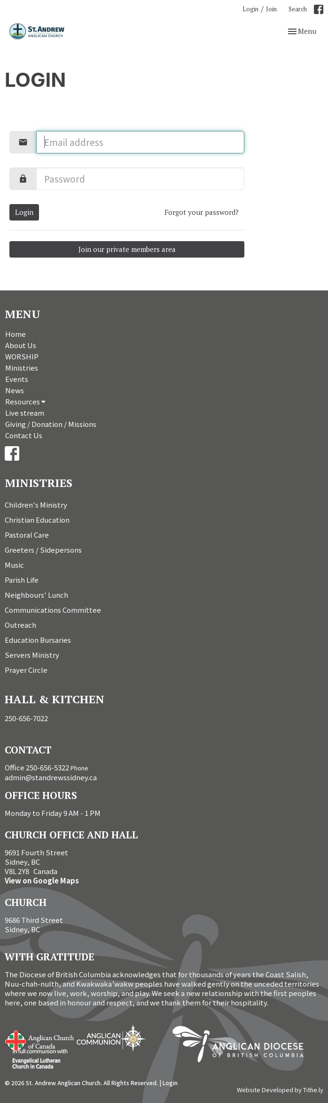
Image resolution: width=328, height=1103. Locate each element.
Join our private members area (127, 249)
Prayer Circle (26, 670)
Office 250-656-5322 (37, 767)
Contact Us (23, 435)
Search (298, 9)
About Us (20, 345)
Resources (25, 401)
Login (250, 9)
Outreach (20, 625)
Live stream (24, 413)
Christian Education (37, 520)
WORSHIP (22, 356)
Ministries (21, 368)
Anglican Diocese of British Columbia (243, 1046)
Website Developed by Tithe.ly (280, 1090)
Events (16, 379)
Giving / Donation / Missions (50, 424)
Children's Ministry (36, 505)
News (14, 390)
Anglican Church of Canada (40, 1039)
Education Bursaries (38, 640)
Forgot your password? (201, 212)
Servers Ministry (32, 655)
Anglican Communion (111, 1038)
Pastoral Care (27, 535)
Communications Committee (53, 610)
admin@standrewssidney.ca (51, 777)
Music (14, 565)
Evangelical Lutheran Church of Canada (36, 1059)
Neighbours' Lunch (36, 595)
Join (271, 9)
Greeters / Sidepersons (43, 550)
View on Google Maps (42, 880)
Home (15, 334)
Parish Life (22, 580)
